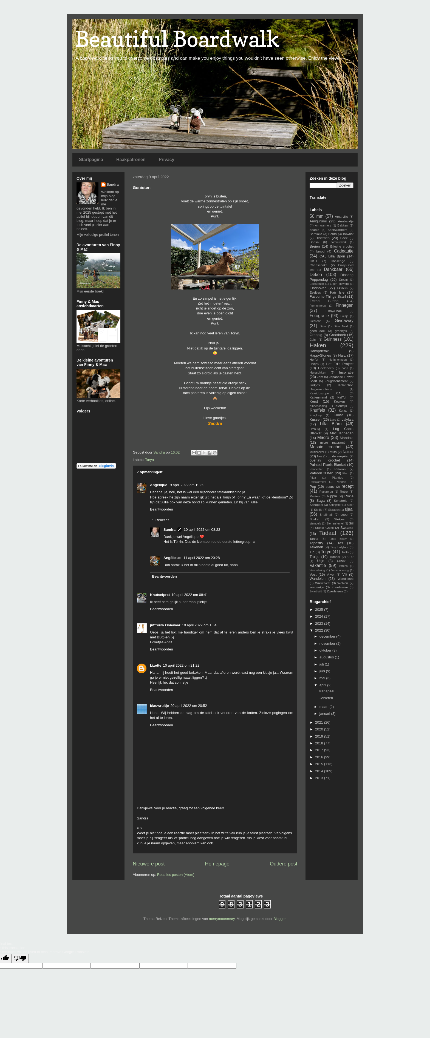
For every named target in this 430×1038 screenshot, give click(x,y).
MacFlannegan (341, 433)
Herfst (314, 359)
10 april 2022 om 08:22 (202, 529)
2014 (319, 771)
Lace (333, 419)
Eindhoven (318, 288)
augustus (327, 657)
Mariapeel (326, 691)
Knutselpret (160, 595)
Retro (344, 491)
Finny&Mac (333, 310)
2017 (319, 750)
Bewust (348, 234)
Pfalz (346, 473)
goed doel (318, 330)
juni (322, 671)
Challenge (338, 261)
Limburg (315, 429)
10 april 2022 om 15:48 (200, 625)
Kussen (315, 419)
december (327, 636)
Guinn (313, 339)
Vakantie (318, 565)
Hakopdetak (319, 351)
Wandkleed (345, 578)
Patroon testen (321, 473)
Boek (344, 238)
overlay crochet (325, 460)
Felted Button (324, 301)
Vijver (331, 574)
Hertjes (314, 364)
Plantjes (337, 477)
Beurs (332, 234)
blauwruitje (159, 706)
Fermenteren (318, 305)
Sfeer (350, 504)
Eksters (342, 288)
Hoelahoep (326, 368)
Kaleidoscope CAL (326, 393)
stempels (315, 523)
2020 (319, 729)
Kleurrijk (341, 406)
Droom (343, 279)
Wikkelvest (322, 583)
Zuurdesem (340, 587)
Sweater (346, 528)
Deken (316, 274)
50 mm (316, 216)
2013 (319, 778)
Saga (320, 500)
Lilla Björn (331, 423)
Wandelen (318, 579)
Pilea (313, 477)
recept (347, 486)
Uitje (320, 561)
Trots (345, 552)
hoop (345, 368)
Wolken (342, 583)
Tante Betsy (338, 538)
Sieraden (334, 509)
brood (320, 251)
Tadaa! (327, 533)
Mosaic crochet (325, 447)
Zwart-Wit (316, 591)
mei (322, 678)
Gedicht (315, 321)
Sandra (169, 529)
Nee (319, 456)
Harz (342, 355)
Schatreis (340, 500)
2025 (319, 609)
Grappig (316, 335)
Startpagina (91, 159)
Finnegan (344, 305)
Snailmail (325, 514)
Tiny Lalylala (339, 547)
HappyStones (320, 355)
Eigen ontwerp (339, 283)
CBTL (314, 261)
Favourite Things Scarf (328, 296)
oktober (325, 650)
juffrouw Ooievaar (165, 625)
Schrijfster (335, 504)
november (327, 643)
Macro (323, 437)
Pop (313, 486)
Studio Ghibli (324, 527)
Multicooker (317, 452)
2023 (319, 623)
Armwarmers (323, 225)
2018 (319, 743)
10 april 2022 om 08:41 (189, 595)
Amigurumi (318, 221)
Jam (320, 377)
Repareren (326, 491)
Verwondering (340, 570)
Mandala (346, 438)
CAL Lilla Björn (332, 256)
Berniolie (316, 234)
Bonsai (314, 242)
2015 (319, 764)
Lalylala (347, 419)
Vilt (344, 574)
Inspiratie (346, 372)
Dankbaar (333, 269)
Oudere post (283, 864)
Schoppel (316, 504)
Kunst (338, 415)
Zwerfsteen (335, 591)
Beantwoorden (161, 509)
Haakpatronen (131, 159)
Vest (313, 574)
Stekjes (339, 519)
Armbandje (345, 221)
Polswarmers (318, 481)
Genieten (325, 698)
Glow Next (341, 326)
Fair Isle (337, 292)
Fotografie (319, 315)
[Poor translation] (20, 958)
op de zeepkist (338, 456)
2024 (319, 616)
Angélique (159, 485)
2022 (319, 630)
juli (322, 664)
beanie (314, 229)
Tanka (314, 538)
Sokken (315, 519)
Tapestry (316, 543)
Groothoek (337, 335)
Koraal (343, 410)
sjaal (349, 509)
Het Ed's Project (339, 364)
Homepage (217, 864)
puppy (330, 486)
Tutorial (334, 556)
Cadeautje (343, 251)
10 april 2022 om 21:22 (181, 665)
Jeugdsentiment (336, 381)
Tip (312, 552)
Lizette (155, 665)
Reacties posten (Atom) (175, 875)
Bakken (342, 225)
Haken (318, 345)
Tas (340, 543)
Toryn (149, 460)
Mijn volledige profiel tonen (98, 235)
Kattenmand (318, 397)
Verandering (317, 570)
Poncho (341, 481)
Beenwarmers (337, 229)
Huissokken (318, 372)
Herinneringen (338, 359)
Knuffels (317, 410)
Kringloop (316, 415)
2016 (319, 757)
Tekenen (316, 547)
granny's (341, 330)
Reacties (162, 520)
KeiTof (341, 397)
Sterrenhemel (335, 523)
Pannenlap (316, 469)
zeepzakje (317, 587)
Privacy (166, 159)
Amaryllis (341, 216)
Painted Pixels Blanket (328, 465)
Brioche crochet (341, 246)
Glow (323, 326)
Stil (351, 523)
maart (324, 707)
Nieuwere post (149, 864)
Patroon (340, 469)
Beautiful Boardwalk (177, 38)
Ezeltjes (315, 292)
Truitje (314, 557)
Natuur (348, 452)
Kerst (314, 401)
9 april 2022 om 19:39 (187, 485)
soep (344, 514)
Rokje (348, 496)
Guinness (333, 339)
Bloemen (323, 238)
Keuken (339, 401)
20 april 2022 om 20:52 (189, 706)
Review (315, 496)
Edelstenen (317, 283)
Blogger (279, 919)
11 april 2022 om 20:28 (201, 558)
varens (343, 565)
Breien (315, 246)
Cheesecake (318, 265)
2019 (319, 736)
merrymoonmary (222, 919)
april (323, 685)
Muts (333, 452)
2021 (319, 722)
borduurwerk (339, 242)
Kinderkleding (318, 406)
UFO (350, 556)
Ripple (332, 496)
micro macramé (332, 442)
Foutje (345, 316)
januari (325, 714)
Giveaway (344, 320)
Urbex (341, 561)
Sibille (318, 509)
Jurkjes (315, 385)
